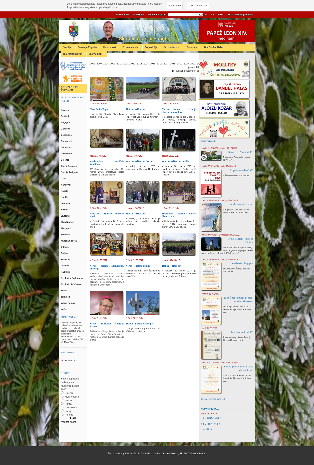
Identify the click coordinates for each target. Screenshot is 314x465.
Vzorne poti (96, 54)
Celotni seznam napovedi (213, 399)
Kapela (65, 191)
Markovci (66, 234)
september (190, 70)
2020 (186, 63)
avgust (179, 70)
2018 (173, 63)
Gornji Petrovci (69, 166)
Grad (64, 178)
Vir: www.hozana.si (70, 360)
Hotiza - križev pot (135, 109)
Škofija (67, 47)
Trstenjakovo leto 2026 (242, 332)
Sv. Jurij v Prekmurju (72, 278)
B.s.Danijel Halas (214, 47)
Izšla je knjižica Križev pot (139, 323)
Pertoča (65, 265)
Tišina (64, 290)
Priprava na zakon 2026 (241, 170)
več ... (231, 160)
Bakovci (65, 110)
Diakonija (192, 47)
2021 (193, 63)
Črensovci (66, 141)
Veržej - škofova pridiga (138, 265)
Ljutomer (66, 216)
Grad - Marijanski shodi (241, 204)
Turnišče (66, 297)
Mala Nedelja (68, 222)
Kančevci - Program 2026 (240, 152)
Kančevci (66, 185)
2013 (139, 63)
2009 (112, 63)
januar (191, 67)
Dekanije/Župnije (87, 47)
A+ (212, 14)
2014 (146, 63)
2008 (106, 63)
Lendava (65, 203)
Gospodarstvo (172, 47)
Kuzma (65, 209)
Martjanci (66, 228)
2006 (92, 63)
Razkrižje (66, 272)
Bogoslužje (151, 47)
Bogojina (66, 122)
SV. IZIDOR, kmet (212, 417)
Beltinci (65, 116)
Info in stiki (122, 14)
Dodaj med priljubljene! (239, 14)
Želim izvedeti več (197, 5)
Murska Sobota (69, 241)
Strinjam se (175, 5)
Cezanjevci (67, 135)
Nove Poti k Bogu (99, 109)
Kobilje (65, 197)
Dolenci (65, 160)
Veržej (64, 309)
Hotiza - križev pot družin (139, 161)
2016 (159, 63)
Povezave (138, 14)
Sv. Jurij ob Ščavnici (72, 284)
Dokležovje (67, 153)
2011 (126, 63)
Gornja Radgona (70, 172)
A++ (220, 14)
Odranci (65, 247)
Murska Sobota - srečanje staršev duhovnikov (179, 110)
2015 (152, 63)
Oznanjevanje (130, 47)
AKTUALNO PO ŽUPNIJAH (69, 88)
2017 (166, 63)
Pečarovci (66, 259)
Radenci (66, 253)
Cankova (66, 128)
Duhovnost (110, 47)
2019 (179, 63)
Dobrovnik (66, 147)
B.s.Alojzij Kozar (73, 54)
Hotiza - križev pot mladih (175, 161)
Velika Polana (68, 303)
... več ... (207, 428)
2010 (119, 63)
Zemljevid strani (157, 14)
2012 (132, 63)
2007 (99, 63)
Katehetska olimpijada (242, 263)
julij (172, 70)
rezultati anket (68, 422)
